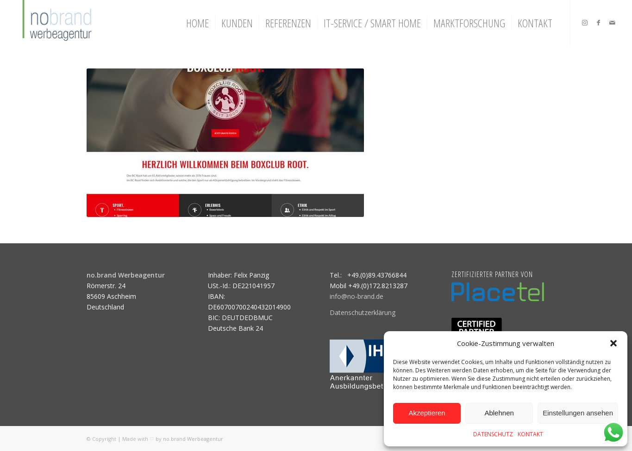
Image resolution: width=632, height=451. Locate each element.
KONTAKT (530, 434)
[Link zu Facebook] (599, 23)
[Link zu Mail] (612, 23)
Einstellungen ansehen (578, 413)
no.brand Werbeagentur (193, 438)
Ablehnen (498, 413)
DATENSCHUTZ (493, 434)
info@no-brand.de (356, 296)
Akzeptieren (426, 413)
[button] (613, 343)
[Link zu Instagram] (585, 23)
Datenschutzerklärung (362, 312)
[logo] (56, 23)
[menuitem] (197, 23)
